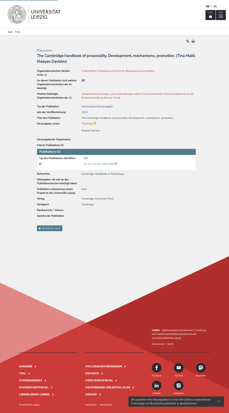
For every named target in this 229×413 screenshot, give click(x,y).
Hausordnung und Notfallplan (107, 387)
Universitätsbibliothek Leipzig (166, 338)
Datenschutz (106, 404)
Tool (22, 373)
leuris (10, 32)
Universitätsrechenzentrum (178, 334)
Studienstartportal (34, 387)
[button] (188, 42)
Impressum (91, 404)
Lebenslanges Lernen (34, 394)
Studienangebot (30, 380)
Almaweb (25, 366)
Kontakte (92, 373)
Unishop (91, 394)
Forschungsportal (99, 380)
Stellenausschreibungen (103, 366)
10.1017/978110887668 (98, 164)
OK (219, 401)
